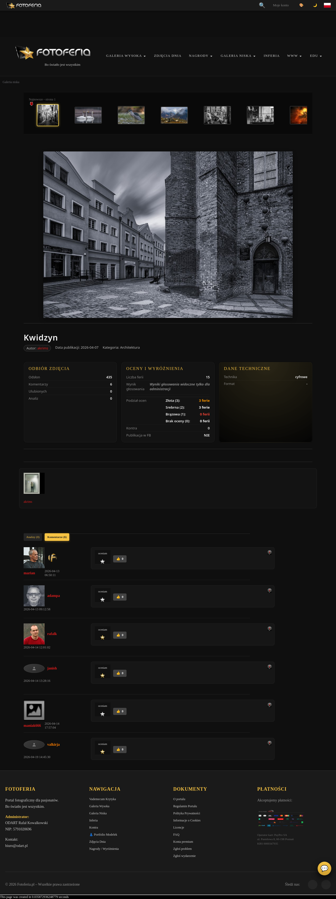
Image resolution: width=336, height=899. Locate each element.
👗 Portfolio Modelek (103, 834)
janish (52, 668)
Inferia (272, 56)
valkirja (53, 744)
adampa (53, 596)
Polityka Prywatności (186, 813)
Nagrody (199, 56)
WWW (292, 56)
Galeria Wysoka (124, 56)
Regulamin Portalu (185, 806)
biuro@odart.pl (16, 846)
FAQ (176, 834)
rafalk (52, 634)
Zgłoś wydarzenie (184, 856)
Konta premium (183, 842)
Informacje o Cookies (187, 820)
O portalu (179, 799)
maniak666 (32, 726)
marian (29, 573)
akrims (42, 348)
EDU (314, 56)
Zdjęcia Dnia (168, 56)
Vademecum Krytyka (102, 799)
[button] (145, 56)
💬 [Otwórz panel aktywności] (324, 868)
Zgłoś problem (182, 849)
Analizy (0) (32, 537)
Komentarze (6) (57, 537)
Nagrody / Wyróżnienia (104, 849)
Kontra (93, 827)
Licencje (178, 827)
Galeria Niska (236, 56)
